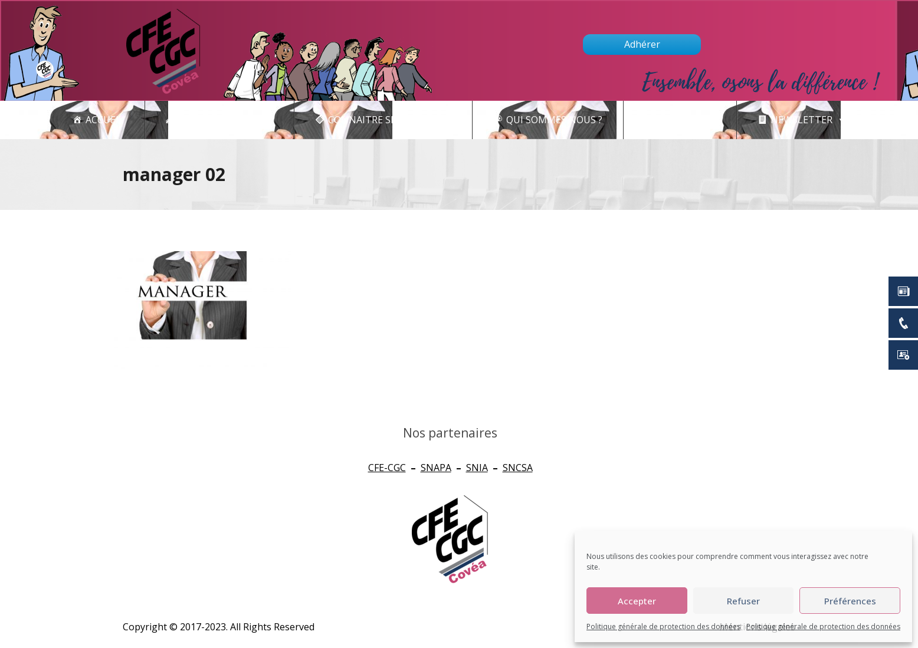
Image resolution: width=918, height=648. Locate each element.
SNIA (477, 467)
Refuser (743, 601)
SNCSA (518, 467)
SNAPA (436, 467)
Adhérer (642, 44)
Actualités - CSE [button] (226, 120)
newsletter (808, 120)
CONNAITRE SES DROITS (389, 120)
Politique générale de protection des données (663, 626)
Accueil (105, 119)
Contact (686, 120)
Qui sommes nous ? (554, 119)
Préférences (850, 601)
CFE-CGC (387, 467)
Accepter (637, 601)
